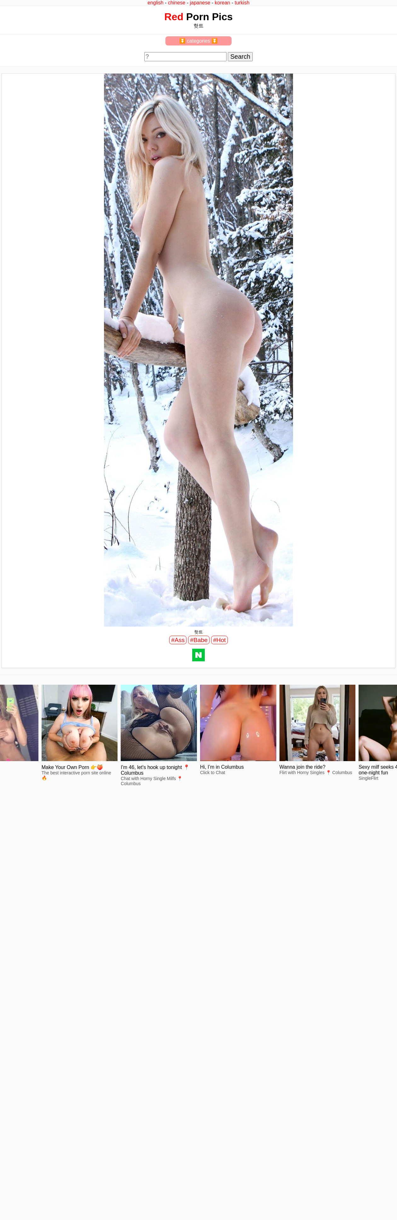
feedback (28, 1108)
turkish (242, 2)
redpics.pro (303, 1118)
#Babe (198, 640)
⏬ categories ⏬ (198, 41)
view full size (65, 880)
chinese (176, 2)
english (155, 2)
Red (173, 16)
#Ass (178, 640)
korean (222, 2)
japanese (200, 2)
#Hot (219, 640)
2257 (10, 1108)
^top (296, 1108)
